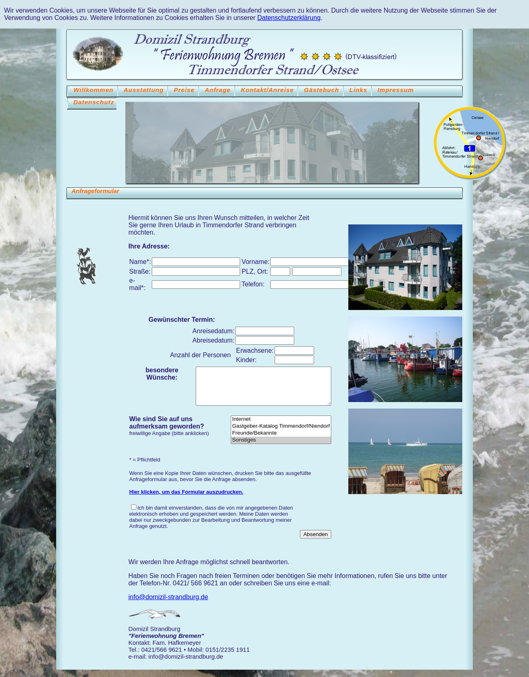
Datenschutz (94, 102)
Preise (184, 89)
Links (358, 89)
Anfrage (218, 89)
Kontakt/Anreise (267, 89)
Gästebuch (321, 89)
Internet (280, 426)
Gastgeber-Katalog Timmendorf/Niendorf (280, 433)
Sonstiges (280, 447)
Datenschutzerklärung (289, 17)
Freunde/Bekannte (280, 440)
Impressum (396, 89)
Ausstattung (144, 89)
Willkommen (94, 89)
